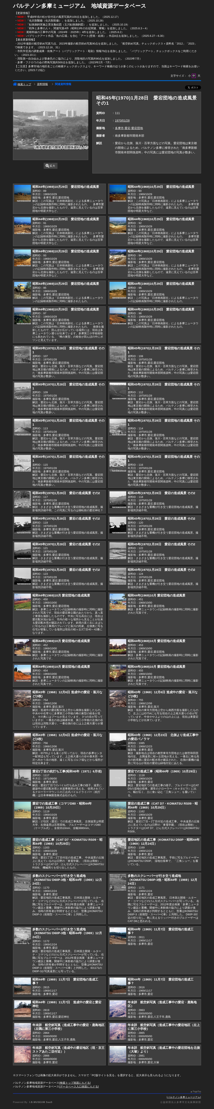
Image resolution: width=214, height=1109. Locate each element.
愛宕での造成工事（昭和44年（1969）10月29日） (163, 771)
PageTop (197, 1091)
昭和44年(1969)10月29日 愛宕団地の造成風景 (65, 186)
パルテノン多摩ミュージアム (184, 1097)
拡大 (50, 166)
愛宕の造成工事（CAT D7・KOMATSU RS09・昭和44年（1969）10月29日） (163, 805)
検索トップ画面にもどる (75, 1082)
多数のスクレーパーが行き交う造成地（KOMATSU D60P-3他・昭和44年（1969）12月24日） (67, 879)
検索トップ (22, 84)
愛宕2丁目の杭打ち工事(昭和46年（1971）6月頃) (67, 771)
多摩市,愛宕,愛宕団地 (129, 128)
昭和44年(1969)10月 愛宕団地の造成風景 (61, 595)
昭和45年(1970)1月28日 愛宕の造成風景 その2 (66, 493)
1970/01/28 (122, 120)
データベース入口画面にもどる (79, 1086)
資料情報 (42, 84)
